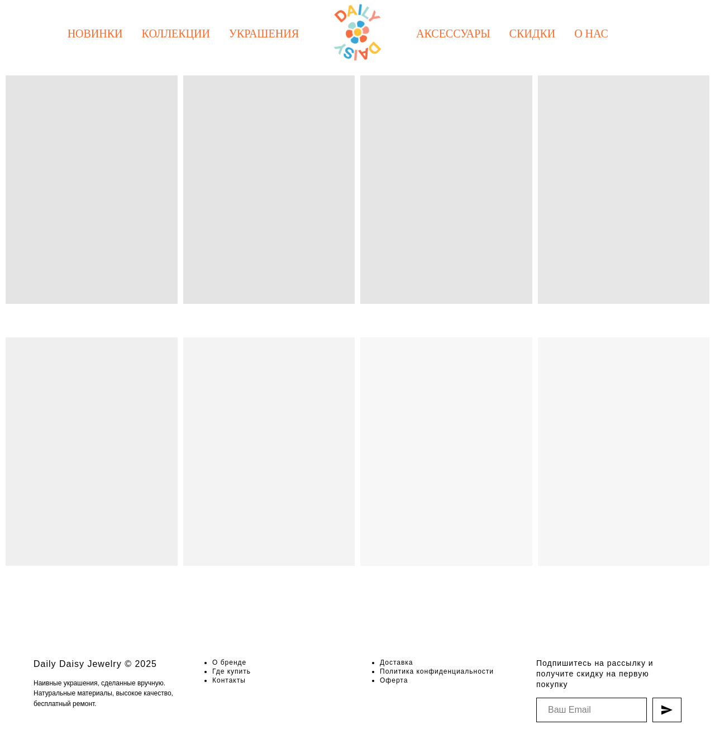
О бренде (229, 662)
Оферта (394, 680)
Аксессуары (453, 33)
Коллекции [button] (176, 33)
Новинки (95, 33)
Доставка (396, 662)
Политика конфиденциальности (437, 671)
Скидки (532, 33)
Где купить (231, 671)
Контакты (229, 680)
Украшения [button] (264, 33)
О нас (591, 33)
